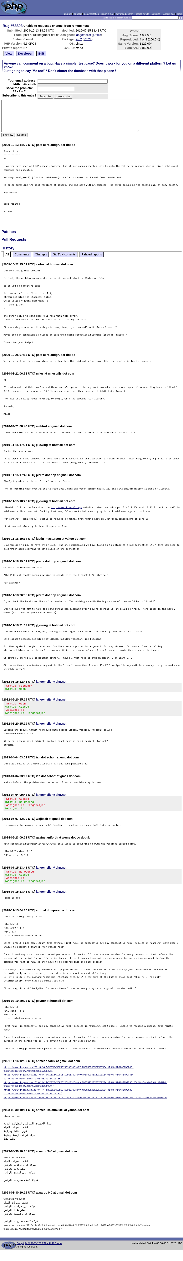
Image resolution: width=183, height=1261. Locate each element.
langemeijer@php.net (51, 681)
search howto (142, 14)
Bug (6, 26)
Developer (25, 53)
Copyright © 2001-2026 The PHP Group (39, 1252)
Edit (41, 53)
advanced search (124, 14)
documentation (91, 14)
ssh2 (79, 39)
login (179, 14)
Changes (41, 254)
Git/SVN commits (64, 254)
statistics (156, 14)
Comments (22, 254)
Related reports (91, 254)
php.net (68, 14)
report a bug (107, 14)
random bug (169, 14)
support (78, 14)
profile (97, 35)
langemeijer (83, 35)
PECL (88, 39)
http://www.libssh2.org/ (66, 507)
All (7, 254)
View (8, 53)
